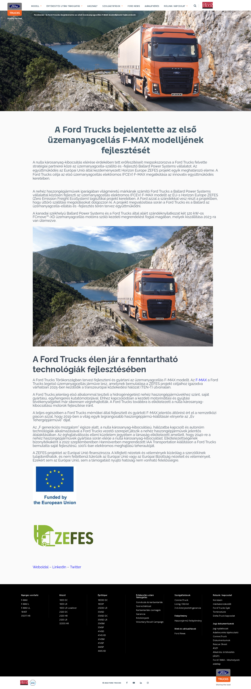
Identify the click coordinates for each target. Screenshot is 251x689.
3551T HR (25, 615)
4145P (101, 643)
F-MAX (201, 380)
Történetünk (219, 611)
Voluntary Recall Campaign (150, 621)
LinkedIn (59, 567)
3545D (101, 611)
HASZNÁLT (92, 6)
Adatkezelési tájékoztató (225, 632)
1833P (101, 604)
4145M (101, 639)
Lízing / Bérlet (182, 604)
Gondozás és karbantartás (149, 602)
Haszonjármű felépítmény (188, 620)
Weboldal (41, 567)
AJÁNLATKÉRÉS (152, 6)
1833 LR (63, 604)
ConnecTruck (181, 600)
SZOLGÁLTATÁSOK (111, 6)
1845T (24, 611)
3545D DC (103, 615)
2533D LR (102, 608)
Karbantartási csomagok (148, 610)
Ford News (180, 633)
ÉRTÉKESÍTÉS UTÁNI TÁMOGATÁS (63, 6)
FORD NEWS (134, 6)
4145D (101, 631)
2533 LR (63, 619)
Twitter (75, 567)
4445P (101, 647)
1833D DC (103, 600)
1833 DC (63, 600)
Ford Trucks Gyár (221, 608)
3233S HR (64, 623)
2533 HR (63, 615)
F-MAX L (25, 604)
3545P (101, 627)
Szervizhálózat (143, 606)
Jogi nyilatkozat (220, 628)
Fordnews (39, 15)
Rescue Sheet (220, 644)
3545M (101, 623)
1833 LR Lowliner (68, 608)
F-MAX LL (25, 608)
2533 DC (63, 611)
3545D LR (102, 619)
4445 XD (102, 651)
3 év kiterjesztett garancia (188, 608)
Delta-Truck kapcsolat (224, 615)
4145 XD (102, 635)
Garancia (140, 614)
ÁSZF (215, 648)
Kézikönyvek (142, 618)
